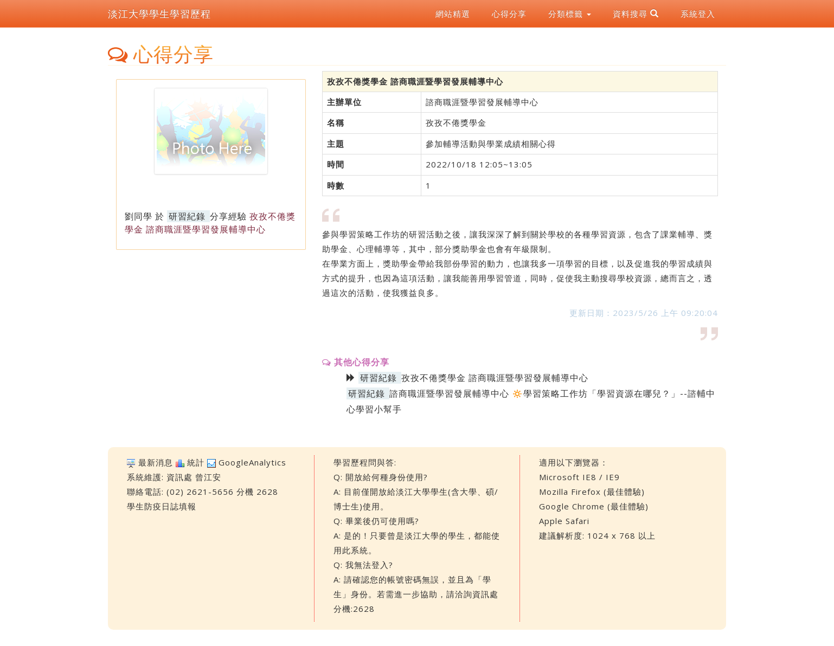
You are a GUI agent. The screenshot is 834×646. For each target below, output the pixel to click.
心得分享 (509, 13)
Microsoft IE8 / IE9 (579, 476)
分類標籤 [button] (569, 13)
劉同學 (138, 216)
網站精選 (452, 13)
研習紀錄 (187, 216)
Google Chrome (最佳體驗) (594, 506)
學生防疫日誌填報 (161, 506)
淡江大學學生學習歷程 (159, 13)
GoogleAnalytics (252, 462)
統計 (195, 462)
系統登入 (698, 13)
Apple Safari (564, 520)
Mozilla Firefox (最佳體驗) (592, 491)
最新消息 (155, 462)
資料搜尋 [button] (636, 13)
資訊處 (179, 476)
